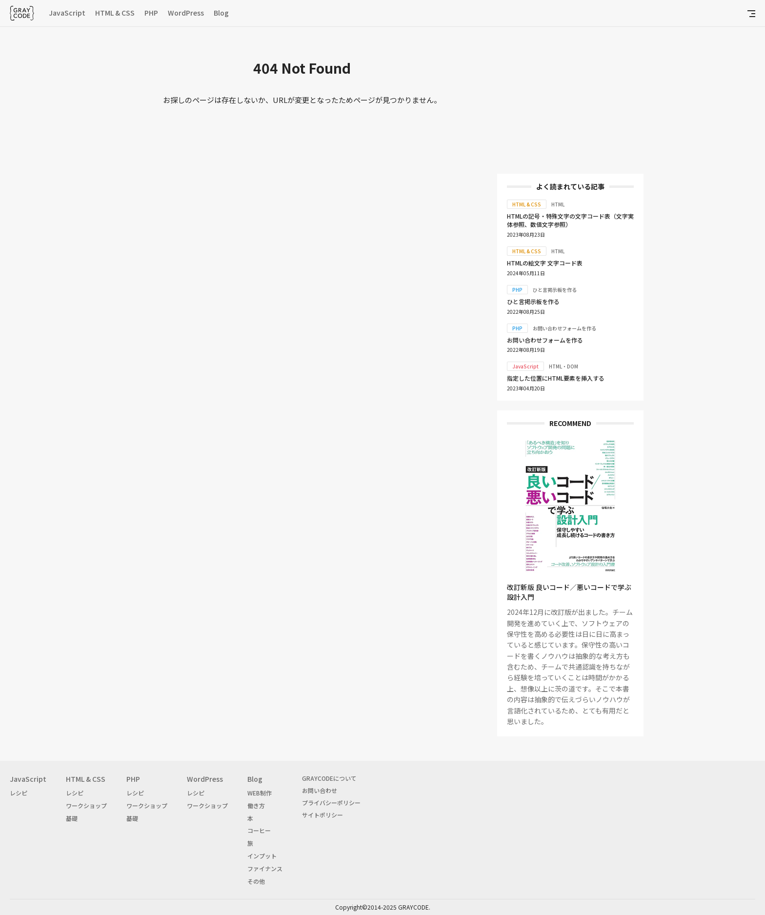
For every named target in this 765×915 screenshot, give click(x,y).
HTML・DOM (563, 366)
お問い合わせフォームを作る (564, 328)
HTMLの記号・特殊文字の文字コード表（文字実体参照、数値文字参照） (570, 220)
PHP (151, 13)
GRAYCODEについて (329, 778)
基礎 (72, 818)
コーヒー (259, 830)
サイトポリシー (322, 815)
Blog (221, 13)
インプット (262, 856)
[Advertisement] (570, 102)
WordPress (186, 13)
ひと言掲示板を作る (555, 289)
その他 (256, 881)
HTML (557, 204)
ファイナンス (264, 868)
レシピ (18, 793)
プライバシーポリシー (331, 802)
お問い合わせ (319, 790)
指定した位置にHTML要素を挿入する (555, 378)
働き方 (256, 805)
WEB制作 (259, 793)
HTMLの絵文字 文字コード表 (545, 263)
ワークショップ (86, 805)
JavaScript (67, 13)
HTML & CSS (115, 13)
